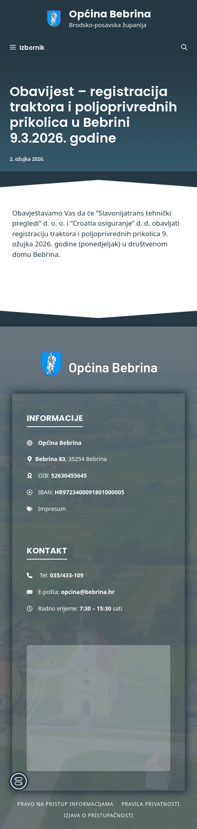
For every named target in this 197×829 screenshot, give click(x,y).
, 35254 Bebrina (71, 459)
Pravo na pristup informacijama (65, 804)
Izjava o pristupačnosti (98, 815)
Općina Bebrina (110, 14)
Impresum (52, 509)
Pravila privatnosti (151, 804)
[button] (184, 48)
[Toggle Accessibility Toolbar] (19, 781)
